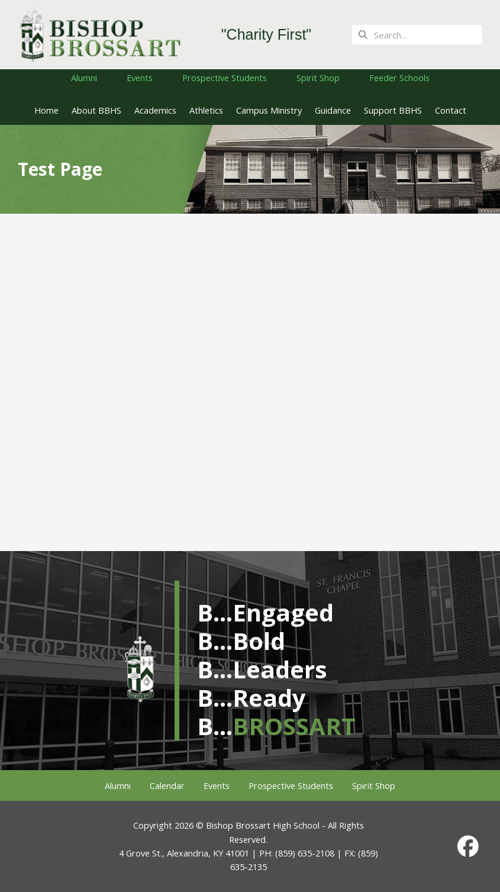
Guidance (333, 110)
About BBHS (96, 110)
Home (46, 110)
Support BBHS (393, 110)
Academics (155, 110)
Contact (450, 110)
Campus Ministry (269, 110)
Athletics (206, 110)
